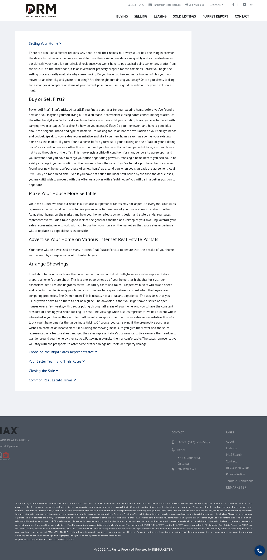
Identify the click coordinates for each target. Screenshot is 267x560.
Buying (122, 16)
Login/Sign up (194, 4)
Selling (140, 16)
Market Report (215, 16)
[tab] (103, 43)
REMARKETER (162, 549)
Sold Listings (184, 16)
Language (217, 4)
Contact (242, 16)
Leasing (160, 16)
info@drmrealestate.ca (165, 4)
